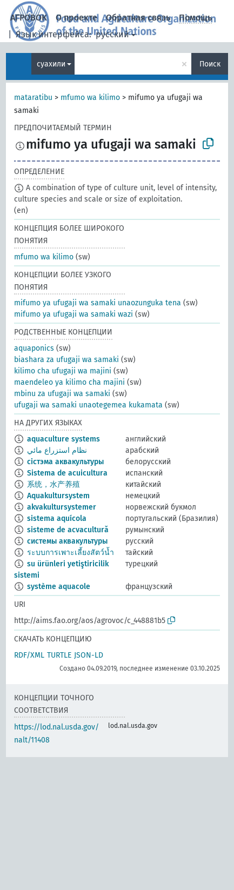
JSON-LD (88, 655)
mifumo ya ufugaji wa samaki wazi (73, 314)
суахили (51, 64)
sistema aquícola (56, 518)
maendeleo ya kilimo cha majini (69, 382)
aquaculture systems (63, 439)
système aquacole (58, 586)
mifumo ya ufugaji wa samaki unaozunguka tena (97, 302)
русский (112, 34)
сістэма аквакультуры (65, 461)
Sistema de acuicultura (67, 473)
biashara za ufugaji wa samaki (66, 359)
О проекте (76, 17)
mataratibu (33, 97)
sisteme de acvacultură (68, 529)
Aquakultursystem (58, 495)
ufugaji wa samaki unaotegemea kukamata (88, 405)
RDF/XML (29, 655)
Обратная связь (138, 17)
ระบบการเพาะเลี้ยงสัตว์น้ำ (70, 552)
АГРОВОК (28, 17)
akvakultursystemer (61, 507)
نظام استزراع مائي (57, 450)
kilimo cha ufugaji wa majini (62, 371)
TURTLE (59, 655)
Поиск (209, 64)
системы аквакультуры (67, 541)
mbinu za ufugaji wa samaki (62, 393)
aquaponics (34, 348)
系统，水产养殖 (53, 484)
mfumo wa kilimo (90, 97)
